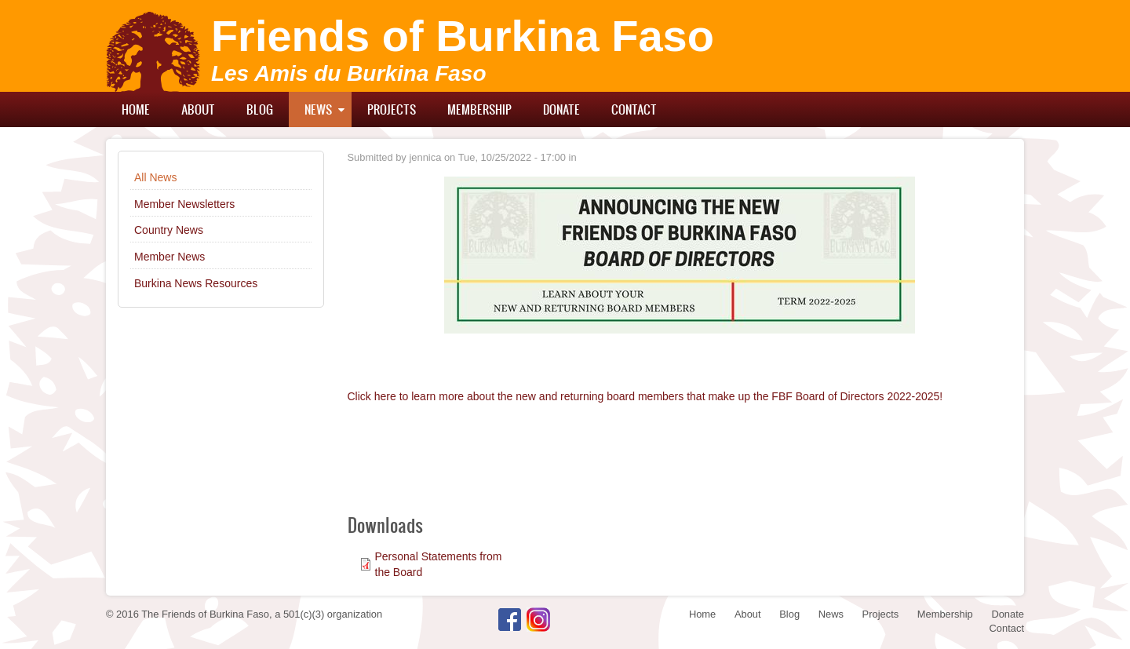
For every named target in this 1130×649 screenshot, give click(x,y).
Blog (259, 109)
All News (155, 177)
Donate (561, 109)
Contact (634, 109)
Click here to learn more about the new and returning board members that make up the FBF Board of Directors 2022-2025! (645, 396)
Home (136, 109)
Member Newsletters (184, 204)
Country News (168, 230)
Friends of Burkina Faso (462, 35)
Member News (169, 256)
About (198, 109)
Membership (479, 109)
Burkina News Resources (195, 283)
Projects (391, 109)
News (318, 109)
